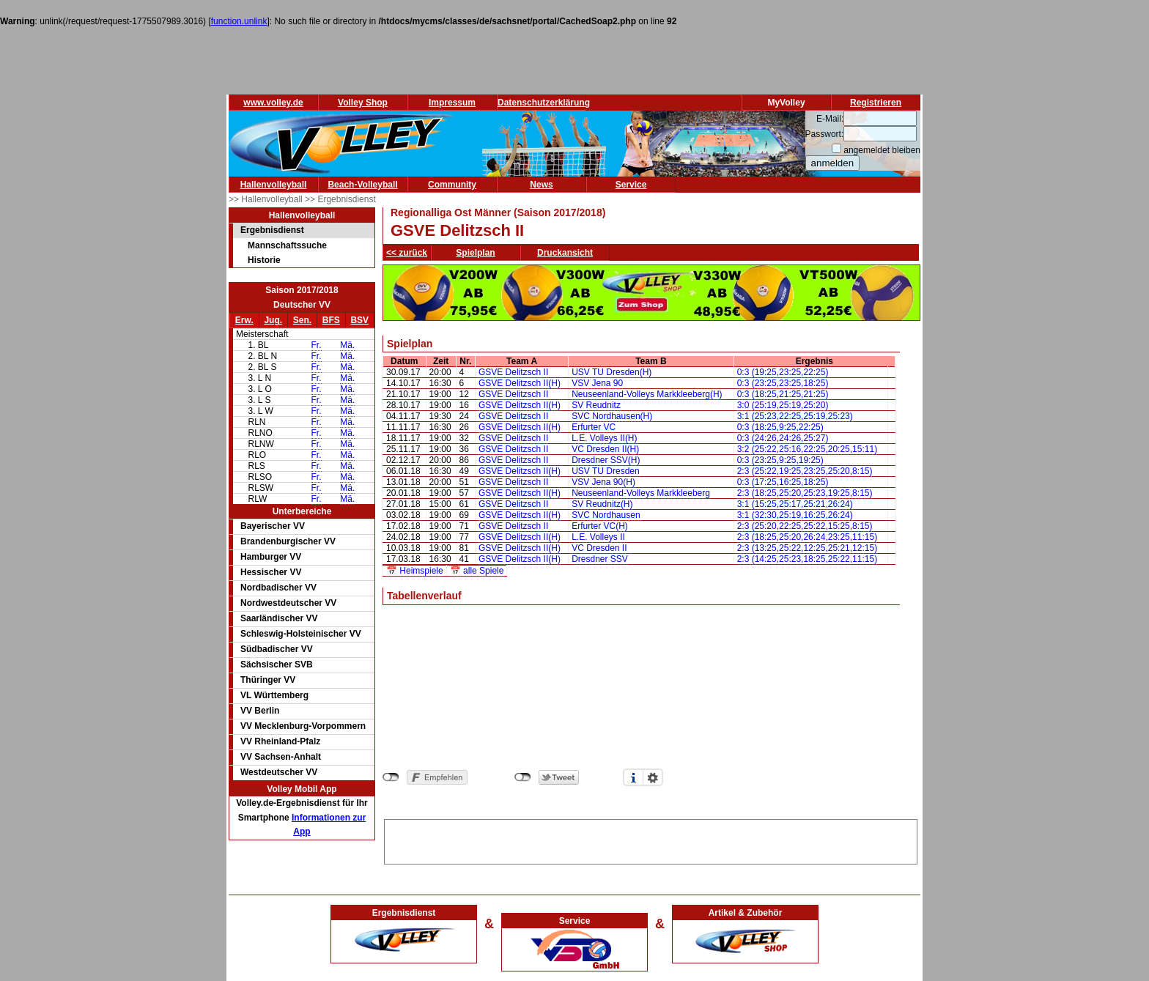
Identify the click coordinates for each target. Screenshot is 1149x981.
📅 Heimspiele (414, 571)
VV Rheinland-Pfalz (280, 741)
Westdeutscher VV (278, 772)
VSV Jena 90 (597, 383)
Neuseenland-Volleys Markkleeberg (641, 493)
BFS (331, 320)
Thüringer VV (267, 680)
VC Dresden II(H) (605, 449)
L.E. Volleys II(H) (604, 438)
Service (631, 184)
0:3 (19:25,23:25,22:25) (783, 372)
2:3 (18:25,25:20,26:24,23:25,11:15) (807, 537)
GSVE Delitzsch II (513, 372)
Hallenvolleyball (273, 184)
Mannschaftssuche (287, 245)
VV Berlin (259, 711)
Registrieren (875, 102)
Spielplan (475, 253)
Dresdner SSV (600, 559)
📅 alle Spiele (477, 571)
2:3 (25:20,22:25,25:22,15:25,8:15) (805, 526)
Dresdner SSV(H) (606, 460)
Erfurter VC (594, 427)
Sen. (302, 320)
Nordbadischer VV (278, 587)
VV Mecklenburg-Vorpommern (303, 726)
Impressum (452, 102)
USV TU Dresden (605, 471)
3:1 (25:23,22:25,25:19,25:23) (795, 416)
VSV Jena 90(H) (603, 482)
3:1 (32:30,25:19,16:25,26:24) (795, 515)
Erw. (244, 320)
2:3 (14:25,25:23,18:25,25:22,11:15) (807, 559)
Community (452, 184)
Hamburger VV (270, 557)
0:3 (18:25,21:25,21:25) (783, 394)
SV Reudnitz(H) (602, 504)
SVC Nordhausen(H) (612, 416)
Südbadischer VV (276, 649)
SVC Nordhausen (606, 515)
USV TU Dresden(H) (611, 372)
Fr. (316, 345)
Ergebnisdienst (272, 230)
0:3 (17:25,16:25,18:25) (783, 482)
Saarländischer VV (278, 618)
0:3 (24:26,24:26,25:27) (783, 438)
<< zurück (406, 253)
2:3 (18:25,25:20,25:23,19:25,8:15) (805, 493)
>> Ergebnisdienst (340, 199)
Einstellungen (653, 777)
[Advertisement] (650, 842)
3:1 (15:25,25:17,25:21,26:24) (795, 504)
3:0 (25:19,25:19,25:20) (783, 405)
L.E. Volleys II (598, 537)
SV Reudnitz (596, 405)
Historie (264, 260)
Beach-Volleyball (362, 184)
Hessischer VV (270, 572)
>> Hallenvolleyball (267, 199)
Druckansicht (565, 253)
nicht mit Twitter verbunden (522, 777)
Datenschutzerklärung (544, 102)
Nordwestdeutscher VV (288, 603)
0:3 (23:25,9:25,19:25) (780, 460)
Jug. (273, 320)
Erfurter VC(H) (600, 526)
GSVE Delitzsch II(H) (520, 383)
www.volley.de (273, 102)
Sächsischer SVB (276, 664)
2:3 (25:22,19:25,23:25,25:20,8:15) (805, 471)
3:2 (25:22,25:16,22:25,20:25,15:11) (807, 449)
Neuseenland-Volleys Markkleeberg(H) (647, 394)
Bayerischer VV (272, 526)
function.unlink (239, 21)
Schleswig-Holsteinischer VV (300, 634)
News (541, 184)
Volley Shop (363, 102)
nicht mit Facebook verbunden (391, 777)
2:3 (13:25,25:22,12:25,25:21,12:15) (807, 548)
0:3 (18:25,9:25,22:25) (780, 427)
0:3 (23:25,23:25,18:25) (783, 383)
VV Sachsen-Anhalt (280, 757)
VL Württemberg (274, 695)
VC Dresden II (599, 548)
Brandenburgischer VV (288, 541)
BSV (359, 320)
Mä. (347, 345)
